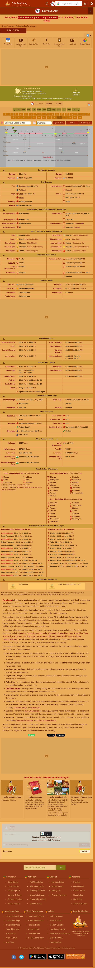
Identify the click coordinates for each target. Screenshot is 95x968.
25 (49, 117)
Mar (28, 109)
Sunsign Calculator (57, 929)
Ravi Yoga (77, 636)
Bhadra (22, 633)
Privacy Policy (81, 935)
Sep (58, 109)
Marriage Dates (58, 882)
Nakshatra (77, 899)
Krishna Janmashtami (46, 720)
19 (18, 117)
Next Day (85, 123)
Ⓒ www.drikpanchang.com (80, 933)
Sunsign (11, 263)
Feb (23, 109)
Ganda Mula (41, 633)
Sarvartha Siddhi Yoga (45, 636)
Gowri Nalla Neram (36, 921)
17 (88, 114)
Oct (64, 109)
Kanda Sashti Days (36, 938)
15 (77, 114)
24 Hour (49, 104)
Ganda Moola (58, 98)
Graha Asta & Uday (37, 895)
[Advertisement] (47, 67)
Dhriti (21, 194)
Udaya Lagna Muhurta (56, 529)
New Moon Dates (37, 886)
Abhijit (12, 346)
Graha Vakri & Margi (38, 899)
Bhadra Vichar (79, 891)
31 (80, 117)
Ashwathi (69, 186)
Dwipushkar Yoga (65, 633)
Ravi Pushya (11, 933)
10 (52, 114)
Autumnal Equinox (15, 899)
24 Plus (59, 104)
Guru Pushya (11, 938)
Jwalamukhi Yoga (10, 639)
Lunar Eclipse (13, 886)
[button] (68, 3)
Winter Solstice (14, 904)
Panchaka (31, 633)
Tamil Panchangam (36, 916)
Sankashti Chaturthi (24, 720)
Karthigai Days (34, 929)
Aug (53, 109)
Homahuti (11, 416)
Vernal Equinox (14, 891)
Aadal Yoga (68, 98)
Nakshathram (56, 186)
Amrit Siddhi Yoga (64, 636)
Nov (69, 109)
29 (70, 117)
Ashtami (22, 190)
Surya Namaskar (32, 711)
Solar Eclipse (13, 882)
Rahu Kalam (10, 366)
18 (13, 117)
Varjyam (12, 380)
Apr (33, 109)
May (39, 109)
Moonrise (11, 178)
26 (54, 117)
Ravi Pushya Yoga (10, 636)
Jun (44, 109)
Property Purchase (59, 895)
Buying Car (56, 891)
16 (83, 114)
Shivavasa (11, 431)
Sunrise (12, 174)
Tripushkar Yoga (81, 633)
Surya (24, 707)
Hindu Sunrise (55, 921)
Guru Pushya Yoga (27, 636)
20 (23, 117)
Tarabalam (59, 473)
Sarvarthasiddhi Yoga (14, 916)
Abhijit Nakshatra (80, 904)
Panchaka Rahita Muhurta (11, 529)
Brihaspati (35, 707)
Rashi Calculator (56, 925)
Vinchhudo (52, 633)
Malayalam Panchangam (60, 933)
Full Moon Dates (36, 882)
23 (39, 117)
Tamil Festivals (34, 933)
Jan (18, 109)
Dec (74, 109)
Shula (21, 198)
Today (72, 123)
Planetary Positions (37, 891)
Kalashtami (26, 98)
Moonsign (11, 259)
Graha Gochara (36, 904)
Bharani (68, 190)
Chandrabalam (14, 473)
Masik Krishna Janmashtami (41, 98)
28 (65, 117)
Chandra (17, 707)
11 (57, 114)
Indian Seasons (56, 916)
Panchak (76, 882)
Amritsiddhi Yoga (13, 921)
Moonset (58, 178)
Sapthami (23, 186)
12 (62, 114)
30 (75, 117)
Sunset (58, 174)
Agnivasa (11, 423)
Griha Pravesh (57, 886)
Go (61, 867)
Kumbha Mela (55, 942)
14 (72, 114)
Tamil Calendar (34, 925)
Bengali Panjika (56, 938)
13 (67, 114)
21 (29, 117)
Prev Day (59, 123)
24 (44, 117)
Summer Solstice (15, 895)
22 (34, 117)
